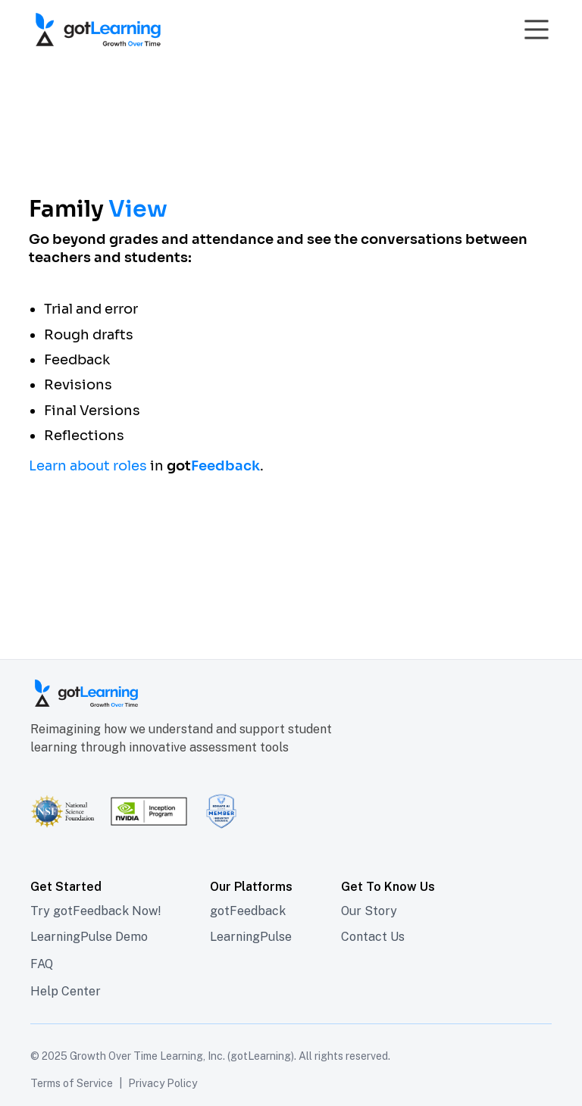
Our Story (369, 911)
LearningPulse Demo (89, 936)
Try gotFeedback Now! (95, 911)
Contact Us (373, 936)
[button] (533, 29)
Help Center (65, 991)
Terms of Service (71, 1083)
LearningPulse (251, 936)
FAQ (41, 964)
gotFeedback (248, 911)
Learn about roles (88, 466)
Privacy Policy (162, 1083)
